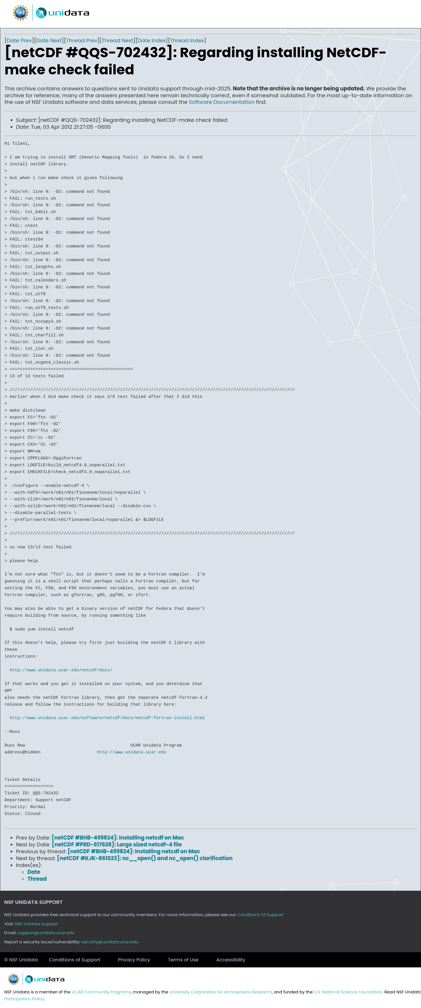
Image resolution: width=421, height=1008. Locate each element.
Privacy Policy (134, 960)
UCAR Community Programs (101, 992)
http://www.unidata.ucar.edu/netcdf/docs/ (61, 670)
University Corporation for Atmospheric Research (220, 992)
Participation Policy (24, 999)
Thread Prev (81, 40)
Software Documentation (222, 102)
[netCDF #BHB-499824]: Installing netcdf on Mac (118, 837)
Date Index (151, 40)
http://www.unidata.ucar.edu (131, 752)
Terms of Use (183, 960)
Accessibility (231, 960)
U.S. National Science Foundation (348, 992)
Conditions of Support (74, 960)
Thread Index (187, 40)
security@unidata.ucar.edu (109, 942)
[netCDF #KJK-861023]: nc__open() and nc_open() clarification (145, 858)
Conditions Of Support (260, 915)
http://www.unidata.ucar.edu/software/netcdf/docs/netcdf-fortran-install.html (107, 718)
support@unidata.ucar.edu (46, 933)
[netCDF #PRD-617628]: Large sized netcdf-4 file (117, 844)
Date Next (49, 40)
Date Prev (19, 40)
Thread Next (117, 40)
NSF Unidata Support (36, 924)
